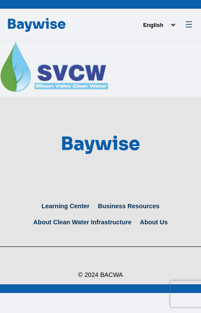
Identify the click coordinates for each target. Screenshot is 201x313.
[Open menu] (189, 24)
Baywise (36, 24)
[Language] (159, 25)
